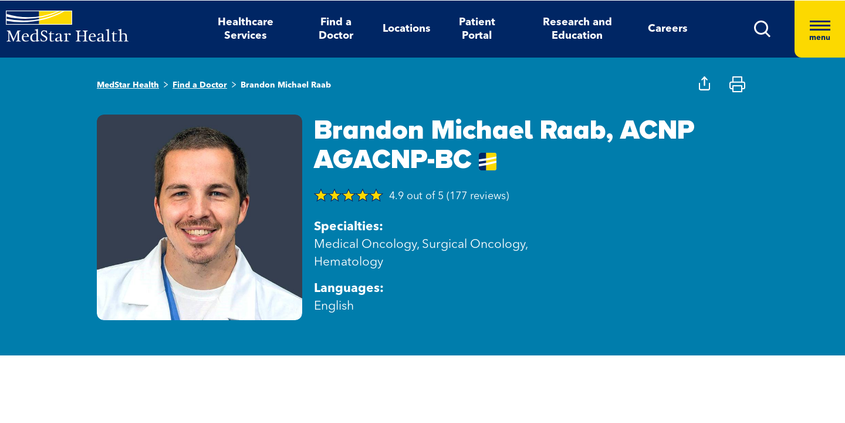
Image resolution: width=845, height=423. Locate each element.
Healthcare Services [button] (245, 29)
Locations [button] (407, 29)
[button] (763, 29)
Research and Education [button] (577, 29)
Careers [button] (668, 29)
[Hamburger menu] (820, 29)
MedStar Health (128, 85)
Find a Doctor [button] (336, 29)
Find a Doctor (200, 85)
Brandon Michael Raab (286, 85)
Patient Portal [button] (477, 29)
